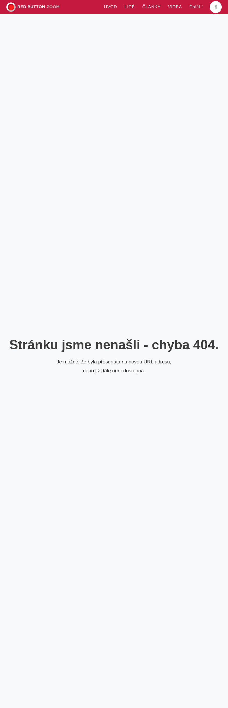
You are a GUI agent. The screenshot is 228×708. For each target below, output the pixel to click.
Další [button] (196, 7)
